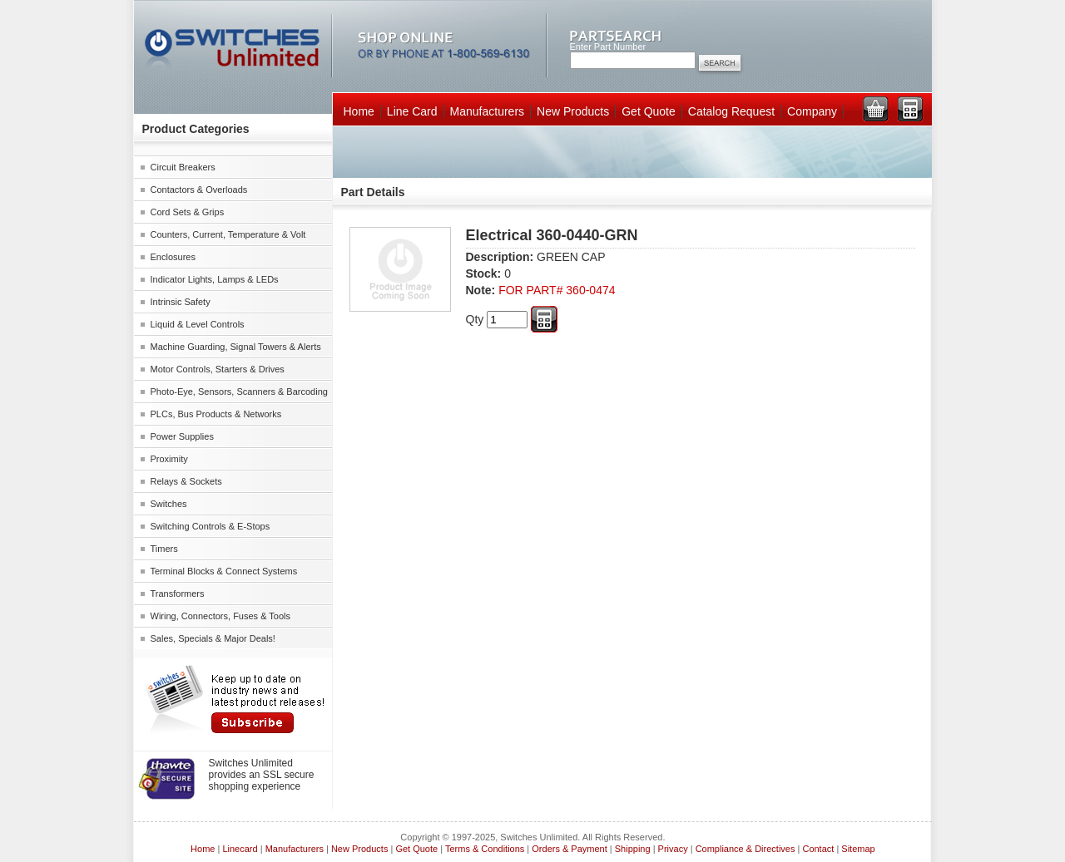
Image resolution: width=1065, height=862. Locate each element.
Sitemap (857, 849)
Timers (164, 549)
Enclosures (173, 257)
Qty (475, 319)
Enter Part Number (608, 47)
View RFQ (910, 109)
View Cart (875, 109)
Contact (818, 849)
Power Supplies (182, 436)
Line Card (412, 111)
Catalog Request (731, 111)
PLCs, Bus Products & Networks (216, 414)
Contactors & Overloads (199, 190)
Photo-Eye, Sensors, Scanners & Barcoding (239, 392)
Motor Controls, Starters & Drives (218, 369)
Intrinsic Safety (181, 302)
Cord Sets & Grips (188, 212)
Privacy (673, 849)
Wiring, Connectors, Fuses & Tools (221, 616)
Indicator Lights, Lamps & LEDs (215, 279)
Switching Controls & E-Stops (210, 526)
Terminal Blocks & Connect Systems (224, 571)
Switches (169, 504)
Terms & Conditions (484, 849)
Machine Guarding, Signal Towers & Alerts (236, 347)
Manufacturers (487, 111)
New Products (573, 111)
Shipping (633, 849)
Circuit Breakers (183, 167)
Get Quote (649, 111)
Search (720, 64)
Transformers (178, 593)
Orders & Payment (569, 849)
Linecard (239, 849)
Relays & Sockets (186, 481)
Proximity (169, 459)
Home (359, 111)
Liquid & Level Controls (198, 324)
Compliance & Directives (745, 849)
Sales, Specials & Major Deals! (213, 638)
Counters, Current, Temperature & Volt (228, 234)
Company (812, 111)
